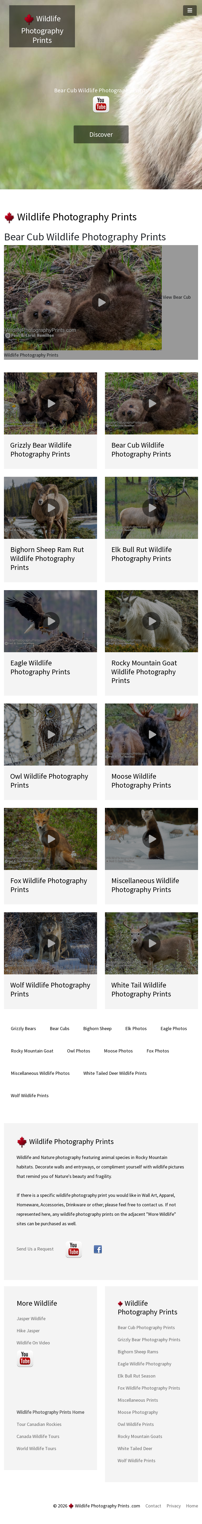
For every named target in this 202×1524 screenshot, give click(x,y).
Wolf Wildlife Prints (30, 1095)
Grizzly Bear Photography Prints (149, 1339)
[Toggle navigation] (190, 10)
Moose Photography (138, 1412)
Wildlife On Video (33, 1343)
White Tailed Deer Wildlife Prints (115, 1073)
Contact (153, 1506)
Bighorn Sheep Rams (138, 1352)
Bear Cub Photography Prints (146, 1327)
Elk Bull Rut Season (136, 1376)
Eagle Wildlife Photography (144, 1364)
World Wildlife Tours (36, 1448)
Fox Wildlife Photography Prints (149, 1388)
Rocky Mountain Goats (140, 1436)
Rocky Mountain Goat (32, 1051)
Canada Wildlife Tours (38, 1436)
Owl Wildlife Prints (136, 1424)
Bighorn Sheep (97, 1028)
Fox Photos (158, 1051)
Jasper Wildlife (31, 1318)
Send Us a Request (35, 1249)
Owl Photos (78, 1051)
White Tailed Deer (135, 1448)
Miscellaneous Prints (138, 1400)
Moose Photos (118, 1051)
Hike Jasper (28, 1331)
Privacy (173, 1506)
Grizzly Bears (23, 1028)
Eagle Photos (173, 1028)
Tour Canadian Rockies (39, 1424)
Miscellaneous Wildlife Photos (40, 1073)
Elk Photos (136, 1028)
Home (192, 1506)
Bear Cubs (59, 1028)
